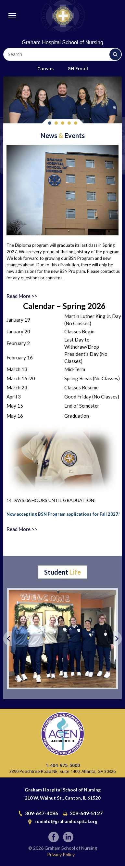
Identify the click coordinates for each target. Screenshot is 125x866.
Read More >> (21, 296)
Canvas (45, 68)
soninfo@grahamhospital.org (65, 821)
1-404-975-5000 (62, 765)
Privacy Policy (61, 854)
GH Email (78, 68)
